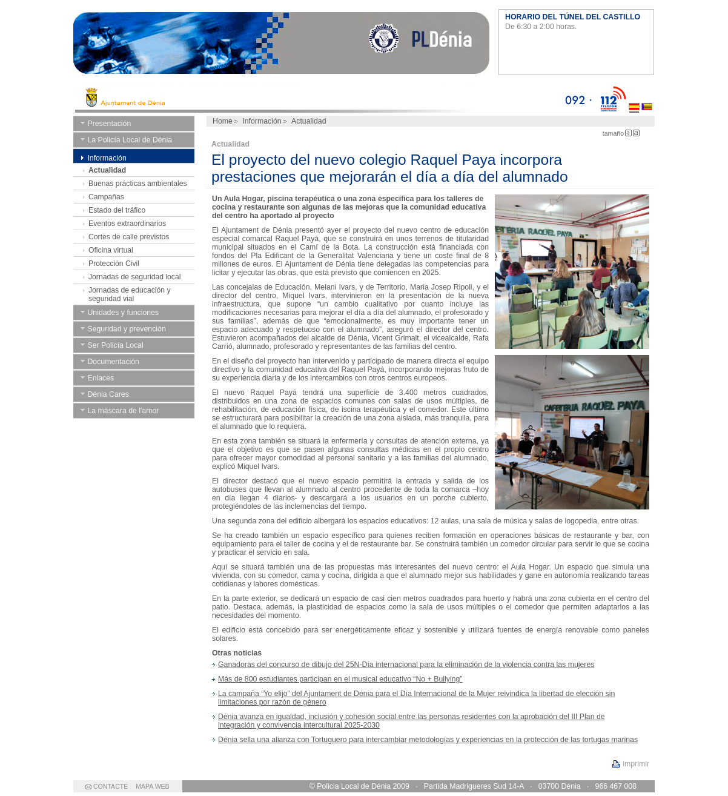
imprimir (636, 764)
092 (578, 98)
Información (261, 121)
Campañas (106, 197)
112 (610, 98)
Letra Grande (636, 133)
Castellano (634, 98)
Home (223, 121)
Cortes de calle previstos (128, 237)
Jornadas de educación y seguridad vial (129, 294)
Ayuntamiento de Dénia (281, 45)
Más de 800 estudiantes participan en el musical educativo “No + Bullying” (340, 679)
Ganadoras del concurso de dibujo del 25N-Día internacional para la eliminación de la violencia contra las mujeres (406, 664)
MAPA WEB (152, 786)
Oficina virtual (110, 250)
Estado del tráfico (116, 210)
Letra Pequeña (628, 133)
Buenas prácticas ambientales (137, 183)
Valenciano (646, 98)
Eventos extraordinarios (127, 223)
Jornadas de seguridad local (134, 277)
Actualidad (107, 170)
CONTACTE (110, 786)
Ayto (319, 98)
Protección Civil (113, 263)
